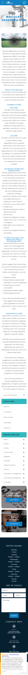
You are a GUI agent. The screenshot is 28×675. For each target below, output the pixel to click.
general (6, 444)
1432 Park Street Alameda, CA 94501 (14, 632)
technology (7, 482)
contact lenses (8, 452)
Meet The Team (8, 417)
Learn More (14, 500)
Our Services (7, 412)
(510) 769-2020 (14, 642)
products (6, 469)
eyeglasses (7, 456)
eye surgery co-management (12, 473)
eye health (7, 461)
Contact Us (7, 428)
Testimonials (7, 422)
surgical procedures (9, 465)
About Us (6, 407)
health (6, 439)
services (6, 448)
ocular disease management (12, 478)
